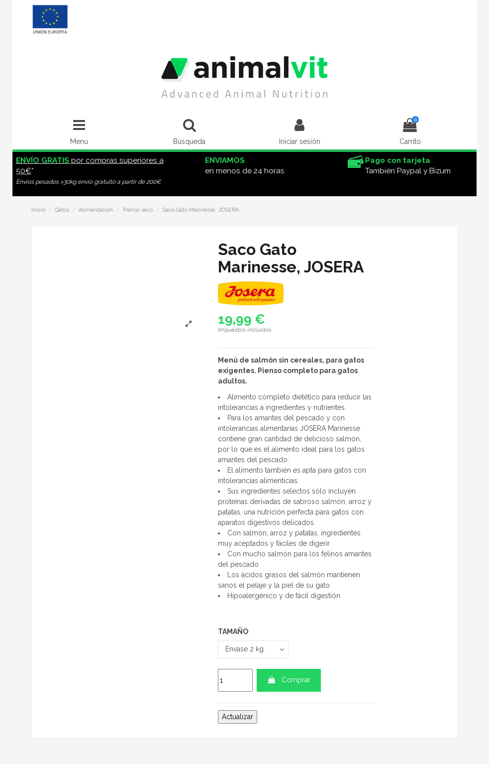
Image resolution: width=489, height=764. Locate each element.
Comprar (288, 680)
